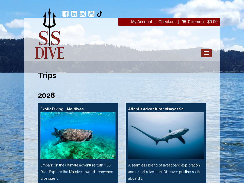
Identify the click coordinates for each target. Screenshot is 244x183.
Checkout (167, 22)
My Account (141, 22)
